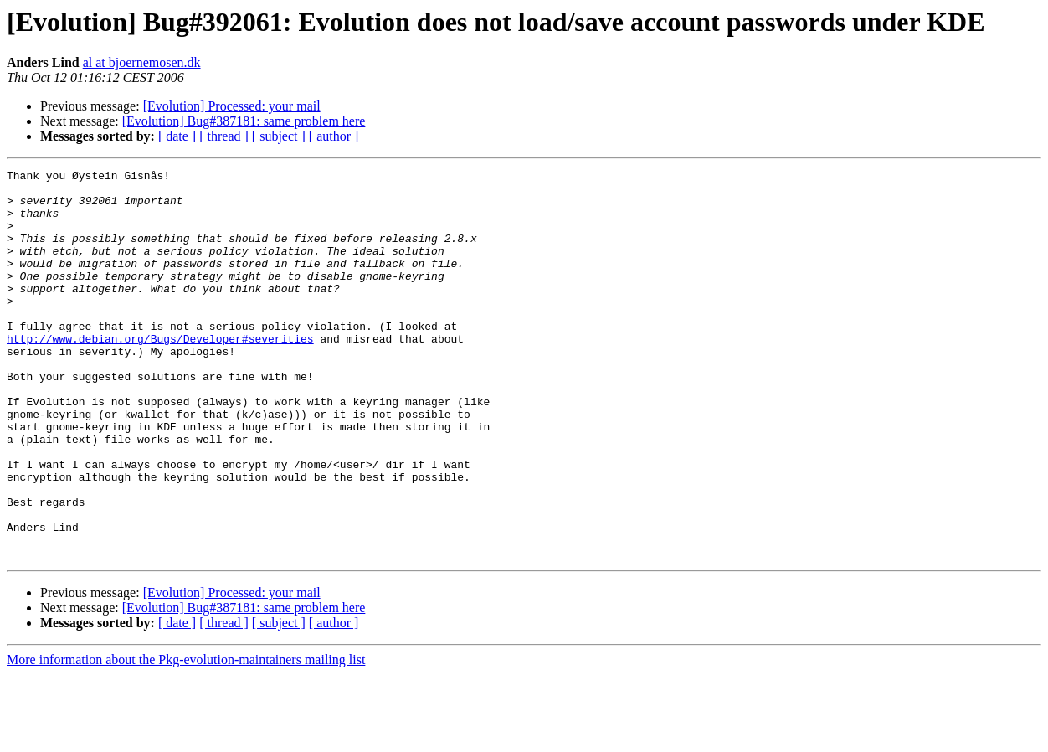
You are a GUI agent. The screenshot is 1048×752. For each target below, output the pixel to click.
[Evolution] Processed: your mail (232, 106)
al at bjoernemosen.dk (142, 62)
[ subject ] (279, 136)
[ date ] (177, 136)
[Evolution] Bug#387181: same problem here (244, 121)
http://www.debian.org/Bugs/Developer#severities (160, 373)
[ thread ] (224, 136)
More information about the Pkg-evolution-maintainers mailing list (186, 737)
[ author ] (334, 136)
